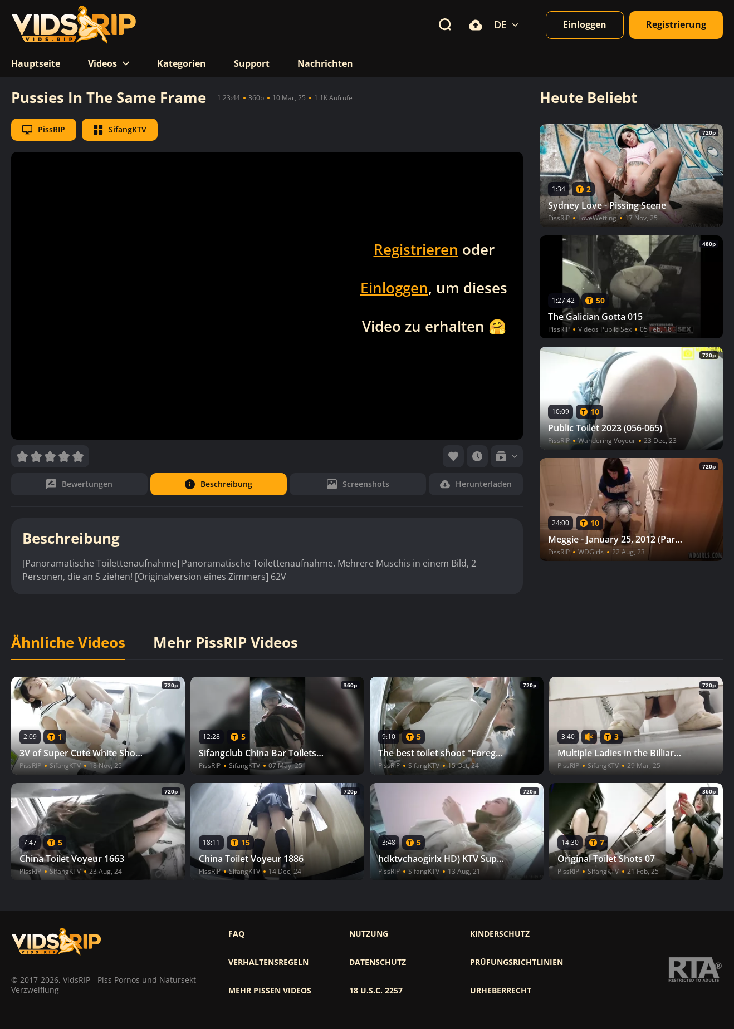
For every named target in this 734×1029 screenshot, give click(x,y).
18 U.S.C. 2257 (376, 991)
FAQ (236, 934)
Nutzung (368, 934)
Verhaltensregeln (268, 962)
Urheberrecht (500, 991)
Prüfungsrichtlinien (516, 962)
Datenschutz (377, 962)
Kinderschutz (500, 934)
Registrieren (416, 249)
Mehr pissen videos (269, 991)
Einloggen (394, 288)
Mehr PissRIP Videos (225, 642)
